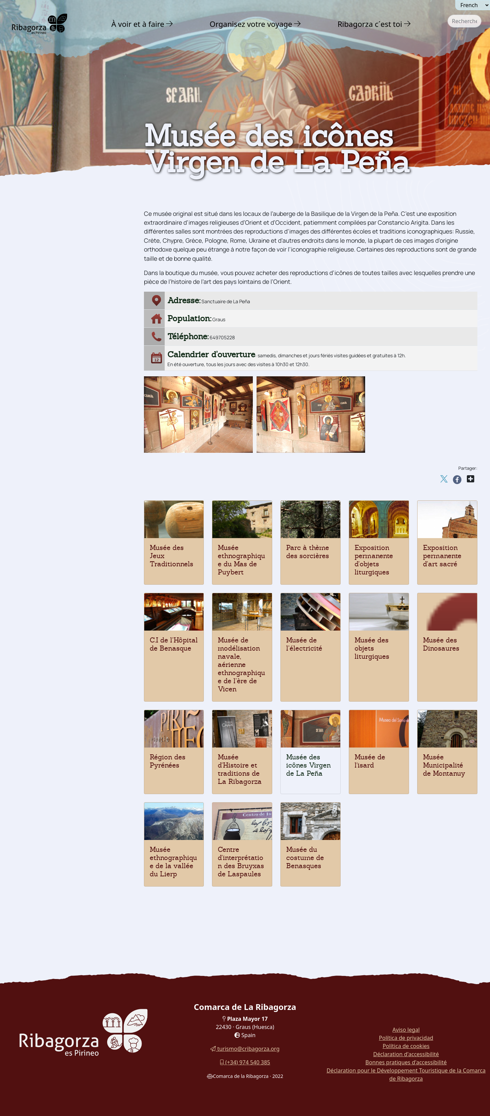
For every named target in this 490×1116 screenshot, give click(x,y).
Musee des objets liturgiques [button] (60, 354)
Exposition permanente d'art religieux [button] (60, 413)
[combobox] (464, 21)
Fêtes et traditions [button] (49, 539)
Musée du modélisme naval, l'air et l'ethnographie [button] (68, 382)
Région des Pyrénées (167, 761)
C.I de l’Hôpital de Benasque (174, 644)
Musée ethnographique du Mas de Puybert (241, 560)
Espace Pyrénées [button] (45, 329)
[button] (169, 24)
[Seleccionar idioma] (472, 5)
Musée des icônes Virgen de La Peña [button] (65, 296)
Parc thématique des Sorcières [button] (63, 446)
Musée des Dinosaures (441, 644)
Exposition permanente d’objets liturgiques (374, 560)
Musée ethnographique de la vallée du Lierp (173, 861)
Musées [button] (32, 255)
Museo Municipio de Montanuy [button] (63, 477)
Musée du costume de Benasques (305, 857)
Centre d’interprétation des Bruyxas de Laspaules (241, 861)
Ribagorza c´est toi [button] (370, 24)
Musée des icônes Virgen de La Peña (308, 765)
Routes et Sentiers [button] (53, 583)
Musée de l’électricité (304, 644)
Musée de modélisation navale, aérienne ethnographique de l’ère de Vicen (241, 664)
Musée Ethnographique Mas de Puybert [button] (64, 462)
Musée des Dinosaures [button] (52, 342)
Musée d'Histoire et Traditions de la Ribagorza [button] (70, 314)
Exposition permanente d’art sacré (442, 555)
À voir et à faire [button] (137, 24)
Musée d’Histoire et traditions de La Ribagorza (240, 769)
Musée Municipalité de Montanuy (444, 765)
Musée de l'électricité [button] (51, 367)
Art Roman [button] (38, 201)
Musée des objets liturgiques (372, 648)
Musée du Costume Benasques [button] (63, 525)
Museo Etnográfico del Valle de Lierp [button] (64, 492)
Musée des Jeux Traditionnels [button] (62, 268)
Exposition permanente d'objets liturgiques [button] (64, 431)
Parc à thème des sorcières (307, 551)
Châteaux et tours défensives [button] (66, 187)
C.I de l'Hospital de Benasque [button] (61, 397)
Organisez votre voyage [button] (251, 24)
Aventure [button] (37, 159)
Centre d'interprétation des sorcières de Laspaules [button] (71, 510)
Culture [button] (34, 173)
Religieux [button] (35, 214)
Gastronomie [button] (44, 554)
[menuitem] (143, 24)
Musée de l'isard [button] (44, 281)
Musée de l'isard (370, 761)
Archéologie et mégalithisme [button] (66, 228)
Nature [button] (33, 144)
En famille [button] (39, 569)
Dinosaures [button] (38, 242)
